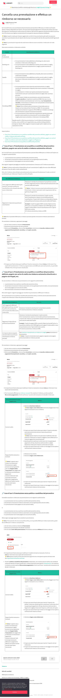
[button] (53, 2)
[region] (14, 688)
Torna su (4, 666)
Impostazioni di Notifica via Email (15, 558)
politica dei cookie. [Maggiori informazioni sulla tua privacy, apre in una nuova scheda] (8, 689)
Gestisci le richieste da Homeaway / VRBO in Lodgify (15, 677)
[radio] (44, 659)
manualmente (47, 563)
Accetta (15, 692)
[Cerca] (30, 3)
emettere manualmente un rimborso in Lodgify (34, 332)
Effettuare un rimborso (8, 674)
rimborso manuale (25, 393)
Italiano (54, 4)
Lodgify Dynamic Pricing (42, 7)
